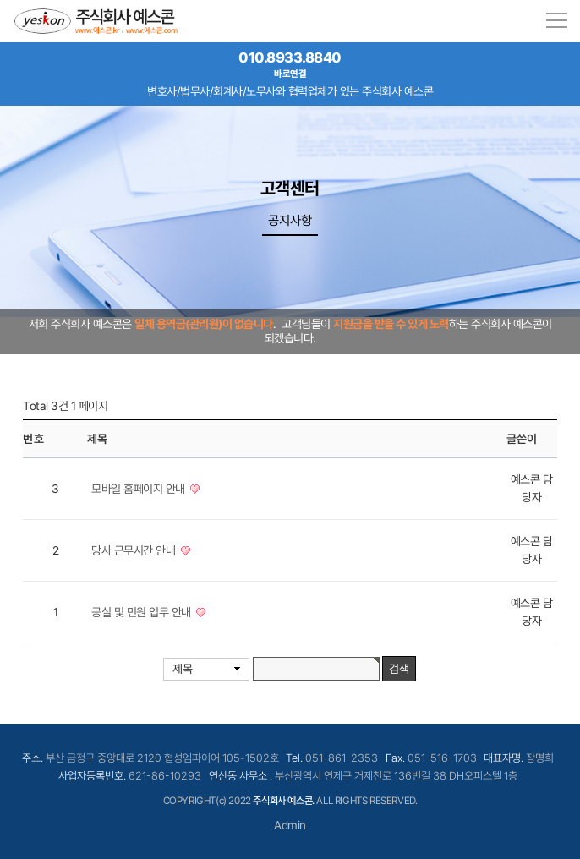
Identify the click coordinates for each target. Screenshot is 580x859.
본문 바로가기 (0, 0)
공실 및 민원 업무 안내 (142, 612)
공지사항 (290, 220)
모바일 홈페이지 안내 (139, 488)
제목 (182, 669)
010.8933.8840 (290, 64)
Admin (290, 825)
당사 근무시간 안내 (134, 550)
